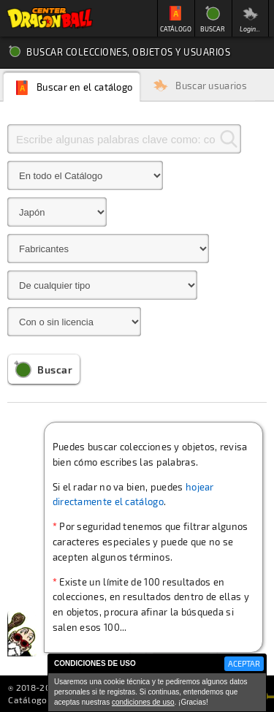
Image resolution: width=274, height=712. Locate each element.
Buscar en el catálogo (84, 87)
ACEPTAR (244, 663)
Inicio (50, 18)
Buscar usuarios (211, 85)
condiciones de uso (143, 702)
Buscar (54, 369)
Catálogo (27, 699)
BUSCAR (212, 29)
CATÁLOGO (175, 29)
